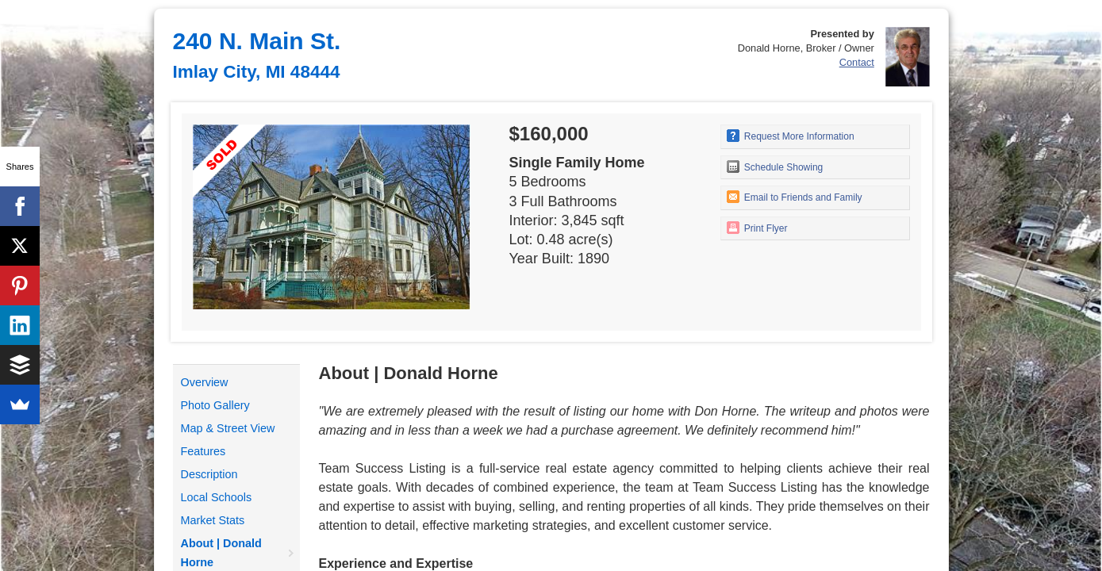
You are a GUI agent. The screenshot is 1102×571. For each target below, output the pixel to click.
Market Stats (213, 520)
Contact (856, 62)
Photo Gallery (215, 405)
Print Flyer (757, 227)
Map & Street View (228, 428)
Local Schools (216, 497)
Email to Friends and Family (794, 196)
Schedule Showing (775, 166)
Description (209, 474)
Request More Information (790, 135)
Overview (204, 382)
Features (203, 451)
